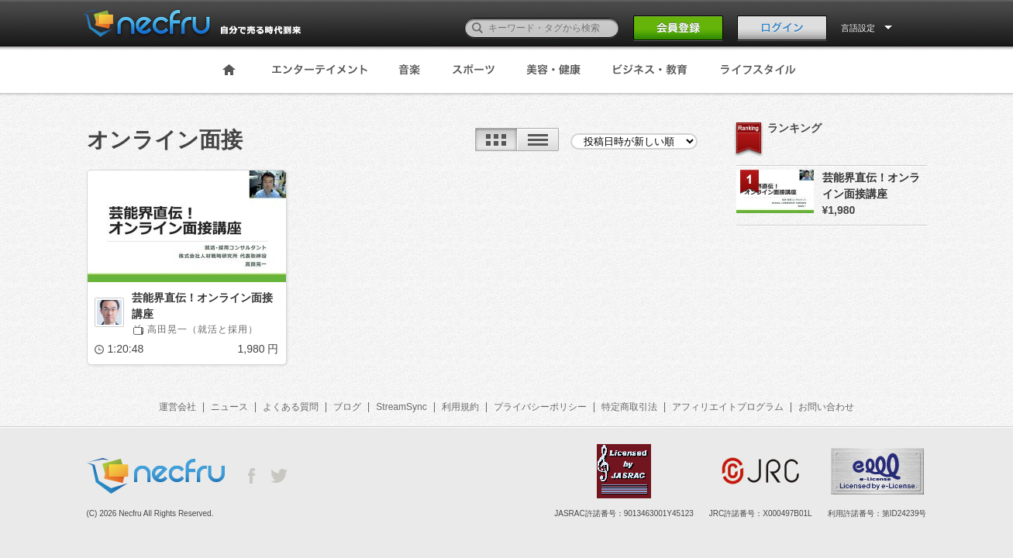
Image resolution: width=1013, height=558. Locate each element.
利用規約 (460, 406)
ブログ (347, 406)
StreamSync (401, 406)
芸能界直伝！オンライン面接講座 (202, 305)
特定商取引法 (629, 406)
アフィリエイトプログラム (728, 406)
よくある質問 (291, 406)
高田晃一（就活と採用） (202, 329)
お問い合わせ (826, 406)
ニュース (229, 406)
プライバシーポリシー (540, 406)
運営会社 (177, 406)
